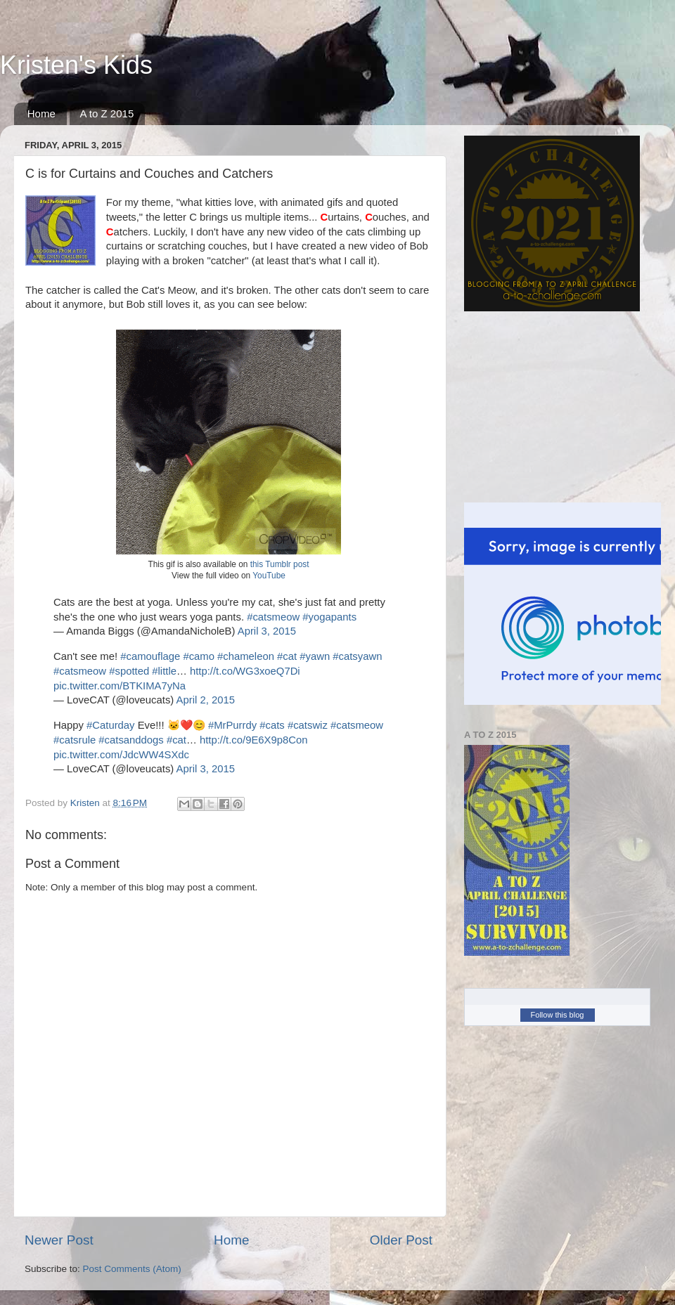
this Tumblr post (279, 564)
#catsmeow (273, 617)
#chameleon (245, 656)
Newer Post (59, 1240)
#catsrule (74, 740)
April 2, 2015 (205, 700)
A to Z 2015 (107, 113)
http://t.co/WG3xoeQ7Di (245, 671)
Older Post (401, 1240)
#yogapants (329, 617)
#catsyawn (357, 656)
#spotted (129, 671)
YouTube (268, 575)
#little (164, 671)
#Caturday (110, 725)
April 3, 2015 (267, 631)
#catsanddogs (130, 740)
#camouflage (150, 656)
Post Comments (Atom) (132, 1269)
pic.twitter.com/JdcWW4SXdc (121, 754)
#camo (198, 656)
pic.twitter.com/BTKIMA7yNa (119, 686)
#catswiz (308, 725)
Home (41, 113)
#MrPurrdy (232, 725)
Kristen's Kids (76, 65)
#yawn (315, 656)
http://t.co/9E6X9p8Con (254, 740)
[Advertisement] (545, 407)
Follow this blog (557, 1015)
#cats (271, 725)
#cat (287, 656)
